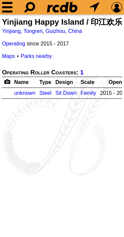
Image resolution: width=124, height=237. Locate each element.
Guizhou (55, 31)
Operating (13, 43)
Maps (8, 56)
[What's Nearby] (94, 7)
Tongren (33, 31)
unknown (24, 93)
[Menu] (7, 7)
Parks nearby (36, 56)
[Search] (29, 7)
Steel (45, 93)
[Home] (62, 7)
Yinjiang (11, 31)
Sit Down (66, 93)
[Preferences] (116, 7)
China (75, 31)
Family (88, 93)
